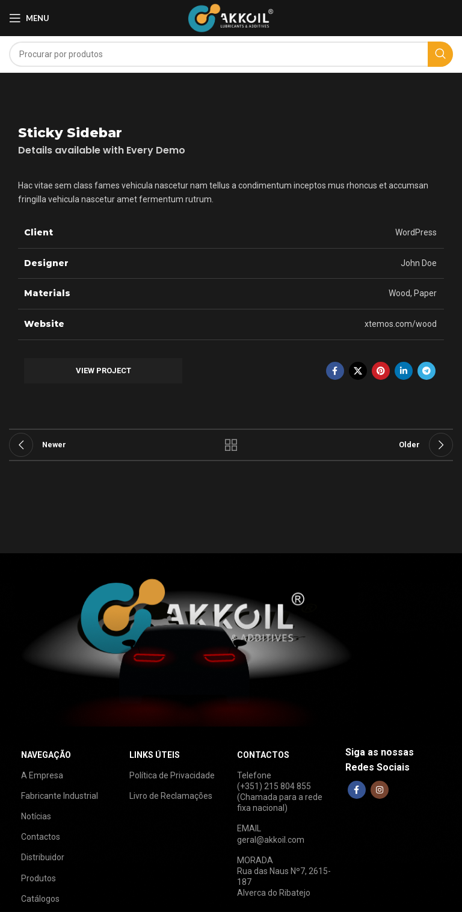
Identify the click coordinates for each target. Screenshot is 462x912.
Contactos (40, 837)
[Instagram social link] (380, 790)
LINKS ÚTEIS (154, 755)
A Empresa (42, 775)
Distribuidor (42, 857)
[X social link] (358, 371)
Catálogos (40, 899)
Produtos (38, 878)
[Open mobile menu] (29, 18)
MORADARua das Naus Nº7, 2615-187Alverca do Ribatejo (284, 876)
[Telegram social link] (426, 371)
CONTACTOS (263, 755)
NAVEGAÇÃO (46, 755)
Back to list (231, 445)
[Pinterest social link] (381, 371)
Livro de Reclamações (170, 796)
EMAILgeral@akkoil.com (270, 834)
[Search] (231, 54)
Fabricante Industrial (59, 796)
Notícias (36, 816)
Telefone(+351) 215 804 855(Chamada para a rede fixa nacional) (279, 792)
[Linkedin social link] (404, 371)
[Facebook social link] (335, 371)
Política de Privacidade (172, 775)
